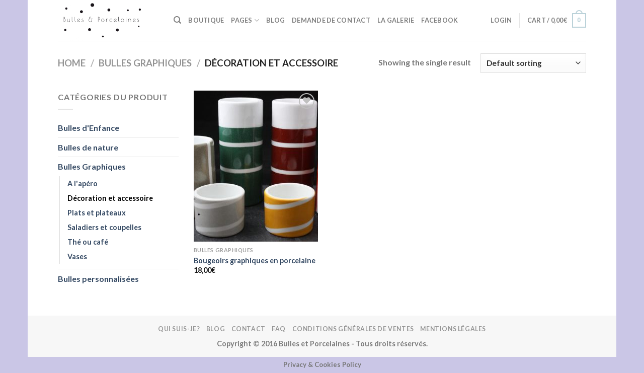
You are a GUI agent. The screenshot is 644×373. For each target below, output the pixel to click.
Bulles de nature (88, 147)
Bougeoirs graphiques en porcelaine (254, 260)
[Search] (177, 20)
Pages (245, 20)
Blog (275, 20)
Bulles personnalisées (98, 278)
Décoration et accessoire (110, 198)
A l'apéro (82, 183)
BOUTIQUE (206, 20)
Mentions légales (453, 329)
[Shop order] (533, 63)
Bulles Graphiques (145, 62)
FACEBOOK (439, 20)
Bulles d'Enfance (88, 127)
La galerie (396, 20)
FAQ (279, 329)
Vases (77, 256)
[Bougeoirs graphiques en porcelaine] (256, 166)
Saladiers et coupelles (104, 227)
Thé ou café (87, 242)
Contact (248, 329)
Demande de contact (331, 20)
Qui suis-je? (179, 329)
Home (72, 62)
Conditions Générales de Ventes (353, 329)
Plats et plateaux (96, 212)
